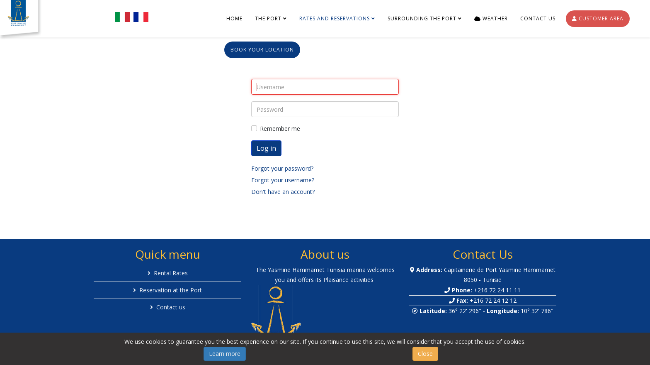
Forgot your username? (282, 180)
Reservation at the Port (170, 290)
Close (425, 354)
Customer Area (597, 18)
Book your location (262, 49)
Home (234, 18)
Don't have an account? (283, 192)
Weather (491, 18)
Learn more (224, 354)
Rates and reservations (334, 18)
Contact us (537, 18)
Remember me (280, 128)
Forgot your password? (282, 168)
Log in (266, 148)
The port (268, 18)
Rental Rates (171, 273)
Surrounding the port (422, 18)
